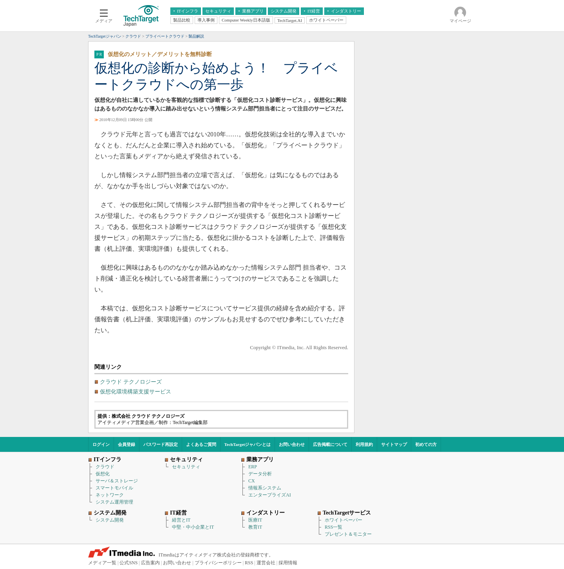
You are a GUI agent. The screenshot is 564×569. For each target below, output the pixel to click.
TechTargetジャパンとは (247, 444)
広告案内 (150, 562)
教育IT (255, 527)
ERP (252, 466)
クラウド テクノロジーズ (131, 382)
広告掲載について (330, 444)
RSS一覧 (333, 527)
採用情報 (287, 562)
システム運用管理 (114, 502)
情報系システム (264, 488)
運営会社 (266, 562)
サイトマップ (394, 444)
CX (251, 481)
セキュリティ (186, 466)
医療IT (255, 520)
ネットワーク (110, 495)
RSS (249, 562)
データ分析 (260, 474)
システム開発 (110, 520)
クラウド (105, 466)
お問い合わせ (292, 444)
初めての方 (426, 444)
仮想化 (103, 474)
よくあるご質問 (201, 444)
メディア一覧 (102, 562)
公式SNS (128, 562)
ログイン (101, 444)
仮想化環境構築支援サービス (135, 392)
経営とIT (181, 520)
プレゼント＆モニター (348, 534)
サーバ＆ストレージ (117, 481)
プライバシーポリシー (218, 562)
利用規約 (364, 444)
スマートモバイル (114, 488)
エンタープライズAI (269, 495)
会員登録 (126, 444)
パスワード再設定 (160, 444)
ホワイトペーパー (343, 520)
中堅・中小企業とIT (193, 527)
